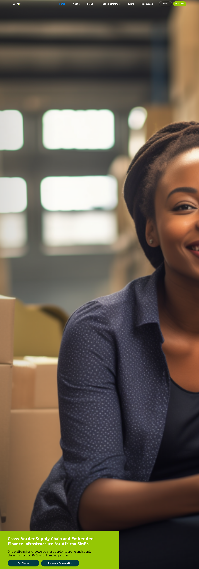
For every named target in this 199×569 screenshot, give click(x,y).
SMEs (90, 4)
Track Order (179, 4)
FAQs (131, 4)
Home (62, 4)
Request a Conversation (60, 563)
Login (165, 4)
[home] (17, 4)
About (76, 4)
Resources (147, 4)
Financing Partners (111, 4)
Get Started (23, 563)
